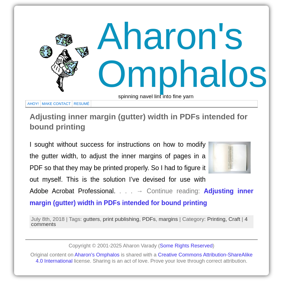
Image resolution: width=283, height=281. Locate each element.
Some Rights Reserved (186, 246)
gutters (91, 219)
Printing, (217, 219)
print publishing (121, 219)
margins (168, 219)
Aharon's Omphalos (182, 55)
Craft (234, 219)
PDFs (149, 219)
